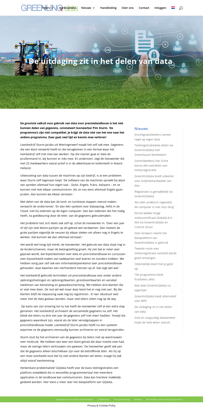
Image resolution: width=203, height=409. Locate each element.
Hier (46, 382)
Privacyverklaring (122, 399)
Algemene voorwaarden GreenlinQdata (74, 399)
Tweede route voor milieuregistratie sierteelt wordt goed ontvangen (155, 253)
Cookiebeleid (103, 399)
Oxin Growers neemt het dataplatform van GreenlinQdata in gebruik (151, 237)
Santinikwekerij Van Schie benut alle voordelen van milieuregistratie (151, 165)
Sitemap (138, 399)
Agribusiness (67, 8)
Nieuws (86, 8)
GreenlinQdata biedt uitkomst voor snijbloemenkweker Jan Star (154, 180)
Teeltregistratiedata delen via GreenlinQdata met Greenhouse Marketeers (153, 150)
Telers (46, 8)
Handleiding (108, 8)
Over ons (128, 8)
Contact (144, 8)
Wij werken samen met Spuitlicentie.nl (164, 399)
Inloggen (160, 8)
